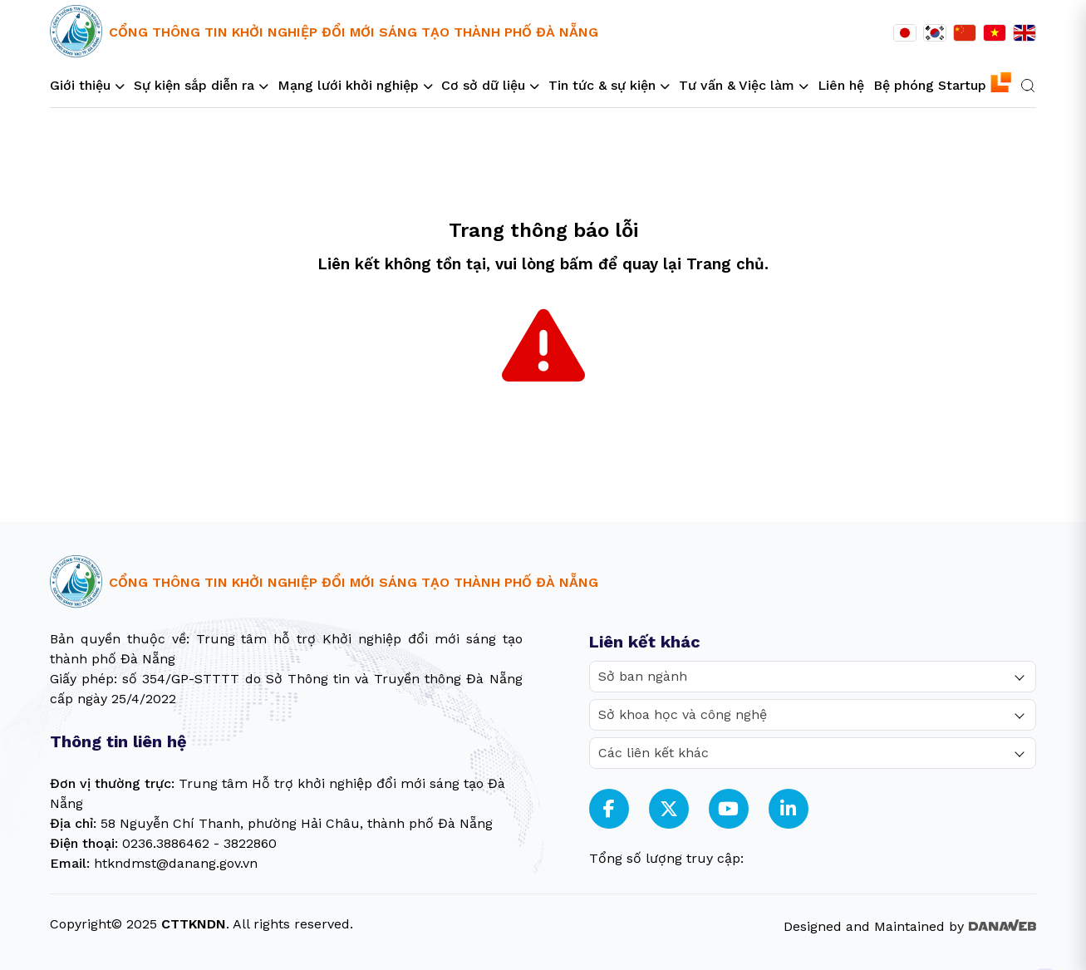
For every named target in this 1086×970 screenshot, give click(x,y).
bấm (576, 264)
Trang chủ (725, 264)
